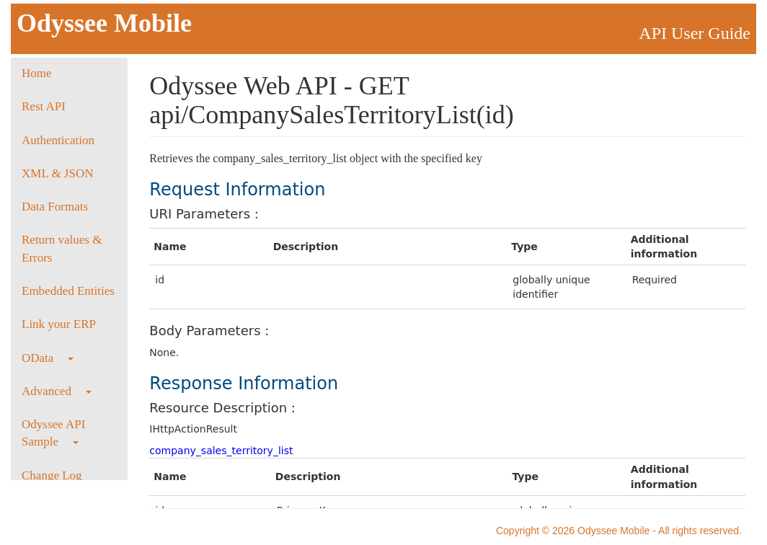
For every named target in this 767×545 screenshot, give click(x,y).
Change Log (52, 475)
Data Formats (55, 206)
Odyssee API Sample (53, 432)
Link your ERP (59, 324)
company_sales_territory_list (221, 450)
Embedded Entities (68, 291)
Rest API (44, 106)
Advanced (57, 391)
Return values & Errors (62, 248)
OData (48, 358)
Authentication (58, 140)
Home (37, 73)
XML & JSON (58, 173)
